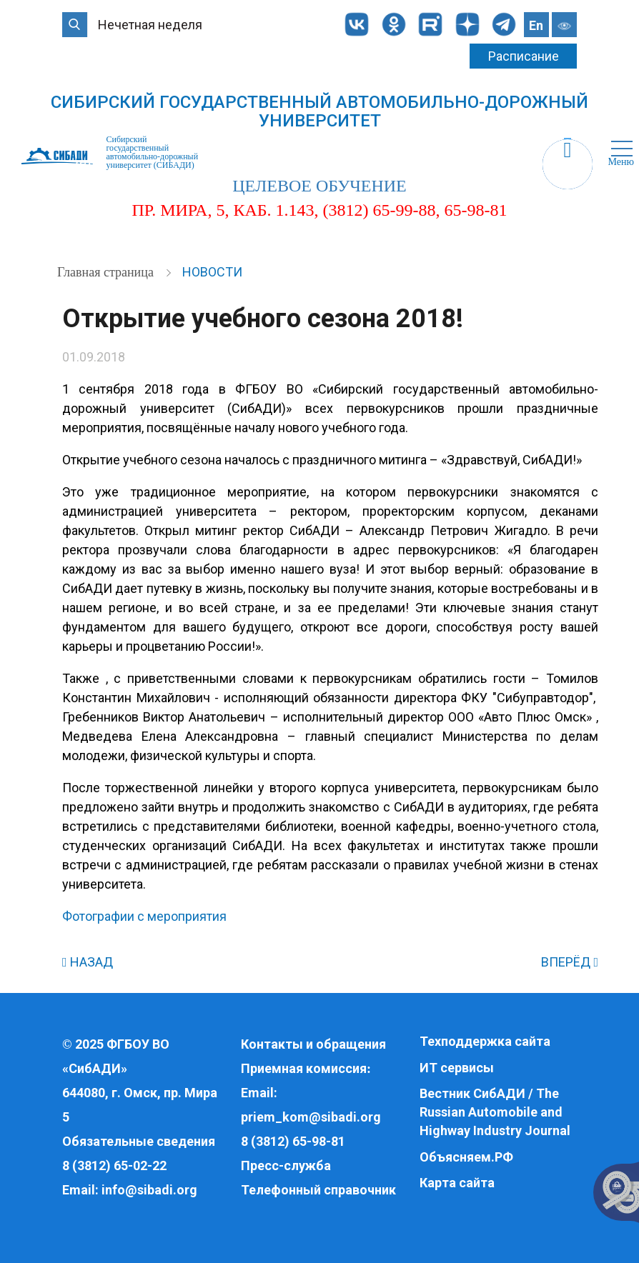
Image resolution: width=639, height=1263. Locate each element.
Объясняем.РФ (466, 1156)
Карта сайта (457, 1182)
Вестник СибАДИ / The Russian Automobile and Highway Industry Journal (495, 1111)
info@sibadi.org (149, 1189)
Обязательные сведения (138, 1141)
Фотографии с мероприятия (144, 916)
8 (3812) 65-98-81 (293, 1141)
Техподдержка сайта (485, 1041)
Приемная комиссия (304, 1068)
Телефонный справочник (318, 1189)
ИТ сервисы (457, 1067)
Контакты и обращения (313, 1044)
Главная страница (107, 272)
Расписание (523, 56)
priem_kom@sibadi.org (311, 1116)
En (536, 25)
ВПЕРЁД (569, 961)
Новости (212, 271)
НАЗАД (87, 961)
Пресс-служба (286, 1165)
